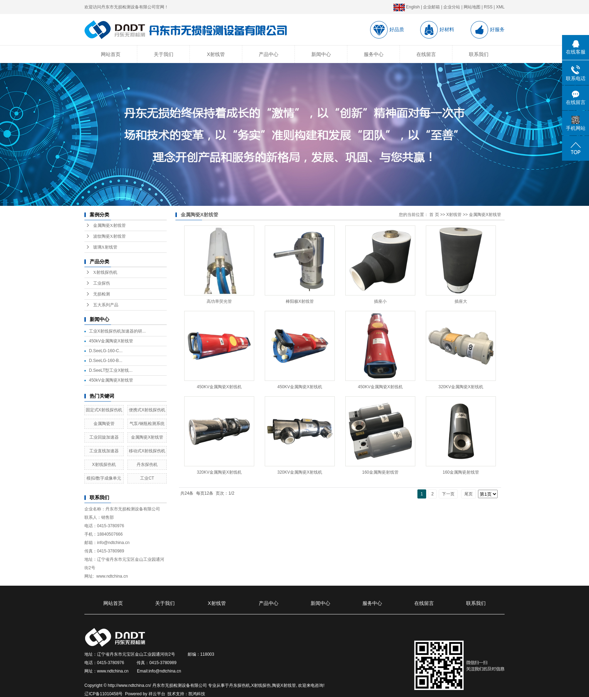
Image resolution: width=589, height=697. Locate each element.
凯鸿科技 (196, 693)
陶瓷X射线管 (284, 685)
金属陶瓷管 (104, 423)
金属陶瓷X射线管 (109, 225)
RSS (488, 7)
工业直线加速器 (104, 450)
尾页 (468, 494)
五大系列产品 (105, 304)
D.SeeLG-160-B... (105, 360)
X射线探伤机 (105, 272)
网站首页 (110, 54)
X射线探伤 (261, 685)
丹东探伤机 (147, 464)
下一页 (448, 494)
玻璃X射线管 (105, 247)
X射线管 (216, 54)
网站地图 (472, 7)
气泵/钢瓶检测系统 (147, 423)
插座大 (461, 301)
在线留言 (426, 54)
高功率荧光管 (219, 301)
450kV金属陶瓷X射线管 (111, 341)
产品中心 (268, 54)
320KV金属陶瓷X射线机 (460, 386)
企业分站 (451, 7)
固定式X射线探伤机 (104, 409)
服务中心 (373, 54)
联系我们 (478, 54)
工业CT (147, 478)
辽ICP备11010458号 (103, 693)
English (406, 7)
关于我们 (163, 54)
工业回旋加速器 (104, 437)
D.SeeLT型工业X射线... (110, 370)
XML (500, 7)
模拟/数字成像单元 (103, 478)
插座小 (380, 301)
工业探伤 (101, 283)
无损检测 (101, 294)
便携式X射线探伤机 (147, 409)
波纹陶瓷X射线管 (109, 236)
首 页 (434, 214)
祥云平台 (156, 693)
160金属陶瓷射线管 (380, 472)
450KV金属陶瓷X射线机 (219, 386)
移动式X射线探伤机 (147, 450)
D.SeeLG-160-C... (106, 350)
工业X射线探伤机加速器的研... (117, 331)
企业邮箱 (431, 7)
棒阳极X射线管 (300, 301)
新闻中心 (321, 54)
